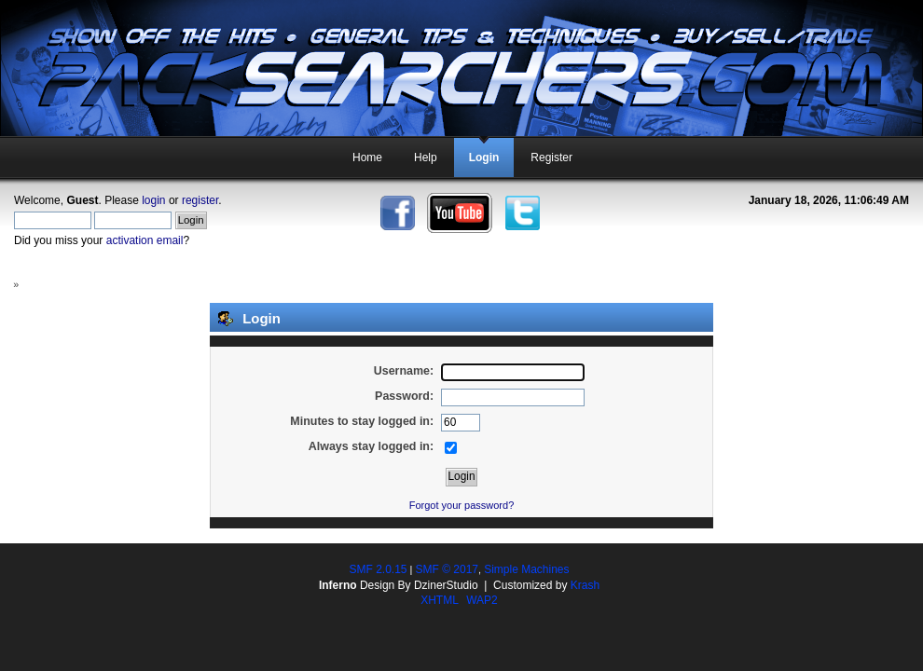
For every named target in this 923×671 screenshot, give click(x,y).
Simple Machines (526, 569)
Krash (585, 585)
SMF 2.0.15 (377, 569)
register (200, 200)
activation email (145, 240)
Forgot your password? (462, 505)
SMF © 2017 (446, 569)
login (153, 200)
